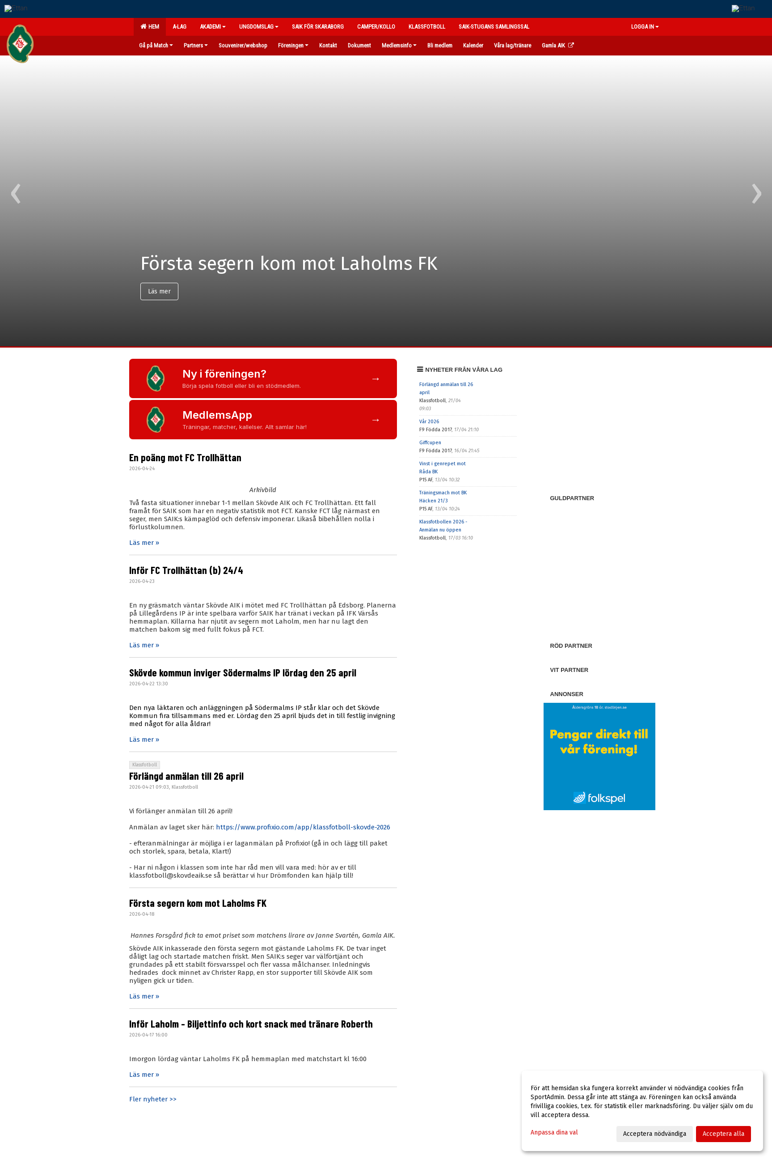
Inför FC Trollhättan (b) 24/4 (186, 570)
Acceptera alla (723, 1134)
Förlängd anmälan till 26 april (186, 775)
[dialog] (642, 1111)
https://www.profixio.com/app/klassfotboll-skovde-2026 (303, 827)
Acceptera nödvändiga (654, 1134)
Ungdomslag (258, 26)
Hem (149, 26)
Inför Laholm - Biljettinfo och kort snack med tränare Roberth (251, 1023)
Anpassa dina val (554, 1132)
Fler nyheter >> (153, 1099)
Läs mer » (144, 543)
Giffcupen (430, 443)
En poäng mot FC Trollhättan (185, 457)
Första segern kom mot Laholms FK (197, 903)
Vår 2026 (429, 422)
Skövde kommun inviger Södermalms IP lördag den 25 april (242, 672)
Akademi (213, 26)
